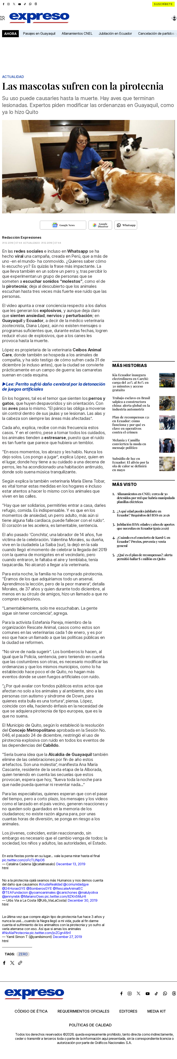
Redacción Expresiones (21, 237)
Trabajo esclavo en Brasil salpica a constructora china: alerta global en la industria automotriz (131, 403)
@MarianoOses (32, 896)
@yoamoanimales (42, 892)
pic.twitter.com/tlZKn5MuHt (65, 896)
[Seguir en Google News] (63, 225)
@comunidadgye (76, 884)
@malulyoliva (88, 892)
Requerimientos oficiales (83, 1011)
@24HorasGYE (13, 888)
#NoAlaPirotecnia (15, 933)
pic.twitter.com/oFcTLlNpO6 (23, 860)
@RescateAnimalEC (68, 888)
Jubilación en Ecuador (115, 33)
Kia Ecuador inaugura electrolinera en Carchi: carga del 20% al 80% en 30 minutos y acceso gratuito (130, 382)
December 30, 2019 (82, 900)
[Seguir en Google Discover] (100, 225)
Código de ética (31, 1011)
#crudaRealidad (50, 884)
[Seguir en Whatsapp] (125, 225)
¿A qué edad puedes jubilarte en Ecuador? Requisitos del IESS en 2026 (143, 513)
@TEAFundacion (15, 892)
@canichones (67, 892)
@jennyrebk (11, 896)
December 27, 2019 (67, 937)
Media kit (156, 1011)
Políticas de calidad (90, 1025)
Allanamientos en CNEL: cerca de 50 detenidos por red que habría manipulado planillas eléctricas (146, 498)
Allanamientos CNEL (77, 33)
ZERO (23, 954)
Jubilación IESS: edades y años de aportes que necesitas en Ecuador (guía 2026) (145, 526)
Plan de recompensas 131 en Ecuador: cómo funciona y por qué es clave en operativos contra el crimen (130, 424)
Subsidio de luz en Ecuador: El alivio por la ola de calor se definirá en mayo (130, 464)
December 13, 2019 (70, 864)
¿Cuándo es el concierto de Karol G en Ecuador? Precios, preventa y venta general (143, 541)
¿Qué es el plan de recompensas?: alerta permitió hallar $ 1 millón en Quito (144, 557)
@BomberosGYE (39, 888)
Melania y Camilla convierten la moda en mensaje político (129, 444)
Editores (128, 1011)
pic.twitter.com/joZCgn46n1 (50, 933)
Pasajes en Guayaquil (39, 33)
